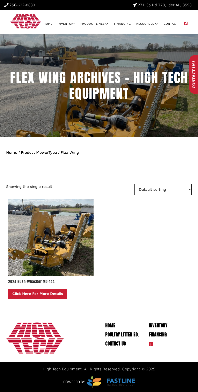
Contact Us (115, 344)
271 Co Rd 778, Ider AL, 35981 (163, 5)
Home (11, 152)
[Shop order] (163, 189)
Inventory (158, 325)
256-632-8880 (19, 5)
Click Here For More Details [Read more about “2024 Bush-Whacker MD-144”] (37, 294)
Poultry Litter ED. (122, 335)
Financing (158, 335)
